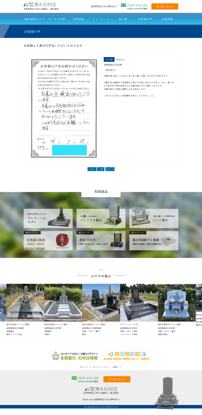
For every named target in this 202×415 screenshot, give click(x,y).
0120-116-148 (134, 5)
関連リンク (118, 367)
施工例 (123, 19)
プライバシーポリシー (102, 367)
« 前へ (92, 169)
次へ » (110, 169)
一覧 (101, 169)
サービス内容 (56, 19)
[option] (101, 310)
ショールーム (101, 19)
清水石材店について (34, 19)
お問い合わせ (165, 6)
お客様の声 (145, 19)
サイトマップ (86, 367)
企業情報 (167, 19)
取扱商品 (79, 19)
